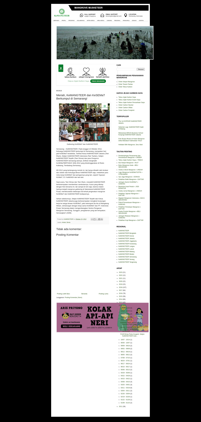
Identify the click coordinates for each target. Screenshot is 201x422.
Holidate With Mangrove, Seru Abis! (130, 145)
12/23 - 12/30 (125, 308)
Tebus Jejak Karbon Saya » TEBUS (130, 160)
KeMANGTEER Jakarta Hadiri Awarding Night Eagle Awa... (131, 323)
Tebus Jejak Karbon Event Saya (129, 100)
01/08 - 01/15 (125, 403)
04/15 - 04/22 (125, 379)
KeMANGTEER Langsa (126, 246)
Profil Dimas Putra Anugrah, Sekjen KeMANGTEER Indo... (132, 335)
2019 (121, 284)
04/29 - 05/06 (125, 373)
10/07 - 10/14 (125, 340)
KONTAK (141, 20)
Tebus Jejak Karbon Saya (127, 97)
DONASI (134, 20)
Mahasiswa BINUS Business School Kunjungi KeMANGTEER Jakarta (130, 134)
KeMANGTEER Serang (126, 259)
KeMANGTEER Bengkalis (127, 233)
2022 (121, 275)
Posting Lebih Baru (63, 294)
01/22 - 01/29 (125, 400)
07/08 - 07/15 (125, 358)
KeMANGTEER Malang (126, 251)
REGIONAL (117, 20)
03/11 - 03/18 (125, 388)
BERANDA (56, 20)
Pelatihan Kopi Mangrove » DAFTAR (130, 220)
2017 (121, 290)
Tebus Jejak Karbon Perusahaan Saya (131, 102)
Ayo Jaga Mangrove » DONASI (129, 177)
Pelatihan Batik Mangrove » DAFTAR (131, 179)
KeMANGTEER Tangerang (127, 262)
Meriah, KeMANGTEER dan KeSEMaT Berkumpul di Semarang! (129, 329)
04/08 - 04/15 (125, 382)
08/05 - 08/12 (125, 355)
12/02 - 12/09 (125, 311)
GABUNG (109, 20)
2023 (121, 272)
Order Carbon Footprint (126, 110)
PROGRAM (71, 20)
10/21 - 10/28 (125, 320)
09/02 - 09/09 (125, 349)
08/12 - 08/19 (125, 352)
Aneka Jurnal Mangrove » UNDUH (130, 191)
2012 (121, 305)
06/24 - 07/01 (125, 361)
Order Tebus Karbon (125, 87)
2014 (121, 299)
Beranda (84, 294)
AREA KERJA (100, 20)
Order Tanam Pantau (125, 84)
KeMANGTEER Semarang (127, 257)
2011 (121, 406)
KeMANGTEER (123, 231)
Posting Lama (103, 294)
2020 (121, 281)
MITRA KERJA (91, 20)
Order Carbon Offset (125, 107)
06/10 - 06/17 (125, 367)
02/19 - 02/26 (125, 397)
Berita (68, 222)
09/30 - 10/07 (125, 343)
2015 (121, 296)
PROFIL (64, 20)
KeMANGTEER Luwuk (126, 249)
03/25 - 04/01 (125, 385)
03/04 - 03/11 (125, 391)
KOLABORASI (80, 20)
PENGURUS (126, 20)
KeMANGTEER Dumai (126, 236)
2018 (121, 287)
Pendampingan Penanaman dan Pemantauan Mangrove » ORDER (130, 156)
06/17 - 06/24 (125, 364)
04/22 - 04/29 (125, 376)
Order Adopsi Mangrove (126, 82)
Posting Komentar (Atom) (73, 297)
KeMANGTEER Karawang (127, 244)
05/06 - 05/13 (125, 370)
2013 (121, 302)
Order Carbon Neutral (125, 105)
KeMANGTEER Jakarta (126, 238)
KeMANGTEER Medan (126, 254)
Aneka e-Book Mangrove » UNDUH (130, 170)
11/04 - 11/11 (125, 314)
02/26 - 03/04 (125, 394)
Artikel (64, 222)
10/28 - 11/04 (125, 317)
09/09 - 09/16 (125, 346)
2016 (121, 293)
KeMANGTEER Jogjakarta (127, 241)
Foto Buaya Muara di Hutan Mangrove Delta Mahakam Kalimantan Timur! (131, 139)
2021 (121, 278)
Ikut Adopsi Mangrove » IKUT (128, 163)
